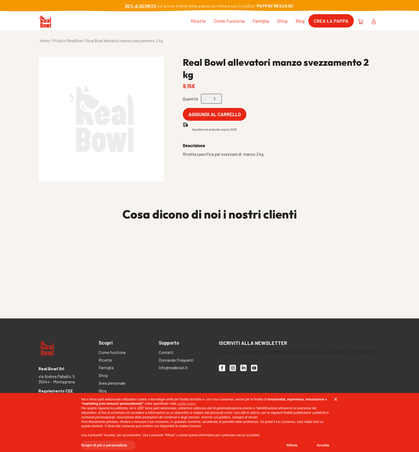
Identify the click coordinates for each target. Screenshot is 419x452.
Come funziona (229, 21)
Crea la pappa (331, 21)
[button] (335, 399)
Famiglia (261, 21)
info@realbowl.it (173, 368)
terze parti (152, 408)
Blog (300, 21)
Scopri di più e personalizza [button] (104, 445)
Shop (282, 21)
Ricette (198, 21)
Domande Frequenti (176, 361)
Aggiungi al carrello (214, 114)
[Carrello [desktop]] (360, 21)
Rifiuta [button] (292, 445)
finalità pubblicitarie (297, 413)
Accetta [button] (323, 445)
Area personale (112, 383)
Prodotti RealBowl (68, 40)
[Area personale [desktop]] (374, 21)
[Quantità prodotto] (211, 99)
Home (44, 40)
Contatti (166, 353)
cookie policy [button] (186, 404)
